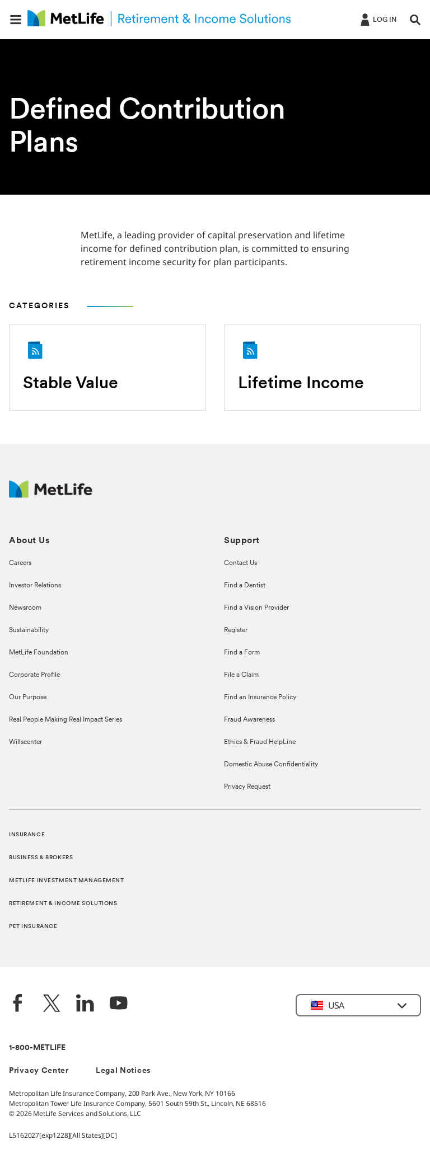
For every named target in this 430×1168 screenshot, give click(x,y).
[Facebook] (18, 1004)
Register (235, 630)
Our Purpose (27, 697)
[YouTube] (119, 1004)
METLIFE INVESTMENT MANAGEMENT (66, 881)
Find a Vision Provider (256, 608)
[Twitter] (51, 1004)
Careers (20, 563)
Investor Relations (35, 585)
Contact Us (240, 563)
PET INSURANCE (33, 927)
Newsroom (25, 608)
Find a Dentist (244, 585)
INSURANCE (27, 835)
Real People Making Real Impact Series (65, 720)
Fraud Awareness (249, 720)
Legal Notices (123, 1071)
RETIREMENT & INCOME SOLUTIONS (63, 904)
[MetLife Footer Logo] (50, 494)
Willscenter (25, 742)
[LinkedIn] (85, 1004)
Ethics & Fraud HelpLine (260, 742)
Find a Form (242, 652)
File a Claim (241, 675)
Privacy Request (247, 787)
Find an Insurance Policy (260, 697)
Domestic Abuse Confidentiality (271, 764)
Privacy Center (39, 1071)
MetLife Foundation (38, 652)
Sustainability (29, 630)
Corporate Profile (34, 675)
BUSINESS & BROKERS (41, 858)
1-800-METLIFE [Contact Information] (37, 1048)
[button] (15, 19)
